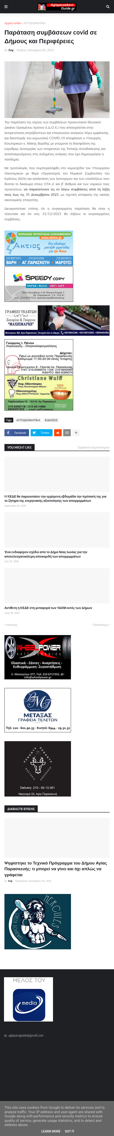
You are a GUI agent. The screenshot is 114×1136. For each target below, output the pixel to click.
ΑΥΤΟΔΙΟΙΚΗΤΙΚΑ (35, 23)
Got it (69, 1131)
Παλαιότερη (100, 624)
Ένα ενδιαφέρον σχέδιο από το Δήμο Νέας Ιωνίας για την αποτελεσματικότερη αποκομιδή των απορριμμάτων (45, 554)
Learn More (50, 1131)
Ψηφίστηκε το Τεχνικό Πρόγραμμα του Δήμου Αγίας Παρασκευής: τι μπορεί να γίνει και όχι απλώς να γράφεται (55, 868)
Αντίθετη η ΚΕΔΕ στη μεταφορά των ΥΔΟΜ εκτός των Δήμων (48, 608)
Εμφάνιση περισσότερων (94, 447)
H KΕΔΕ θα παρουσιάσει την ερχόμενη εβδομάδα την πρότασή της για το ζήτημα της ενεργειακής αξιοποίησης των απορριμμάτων (55, 498)
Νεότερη (12, 624)
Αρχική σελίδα (12, 23)
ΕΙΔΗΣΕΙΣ (51, 420)
